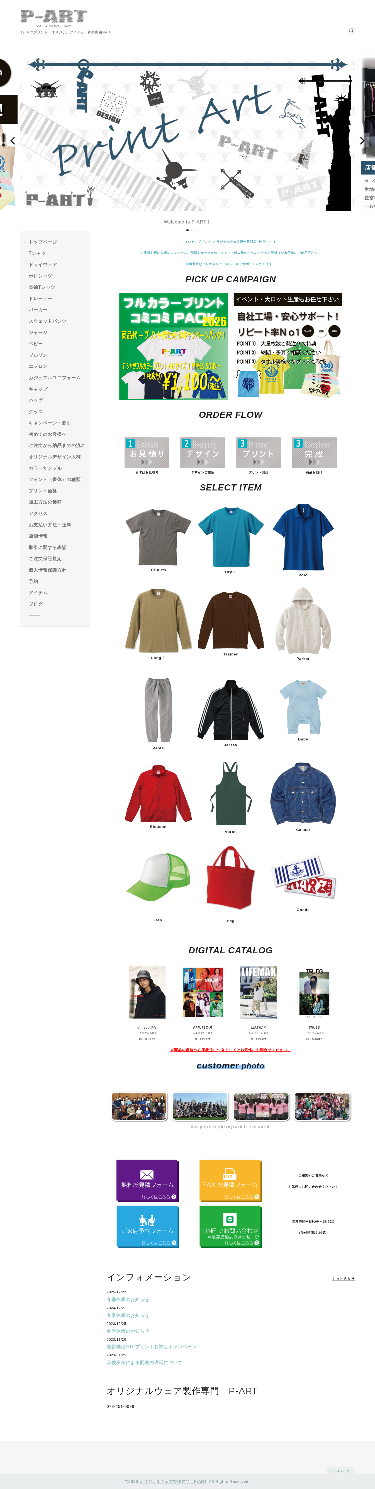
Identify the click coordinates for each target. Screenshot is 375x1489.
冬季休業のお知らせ (128, 1299)
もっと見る (343, 1279)
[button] (13, 140)
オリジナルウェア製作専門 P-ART (173, 1481)
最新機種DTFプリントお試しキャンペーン (152, 1346)
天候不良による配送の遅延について (144, 1362)
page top (340, 1470)
